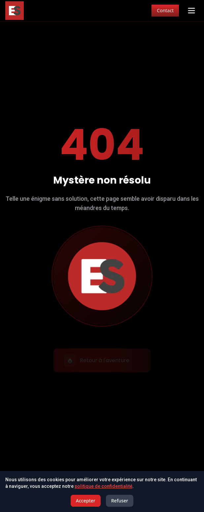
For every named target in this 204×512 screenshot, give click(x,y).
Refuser (119, 500)
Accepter (85, 500)
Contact (165, 10)
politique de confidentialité (103, 486)
